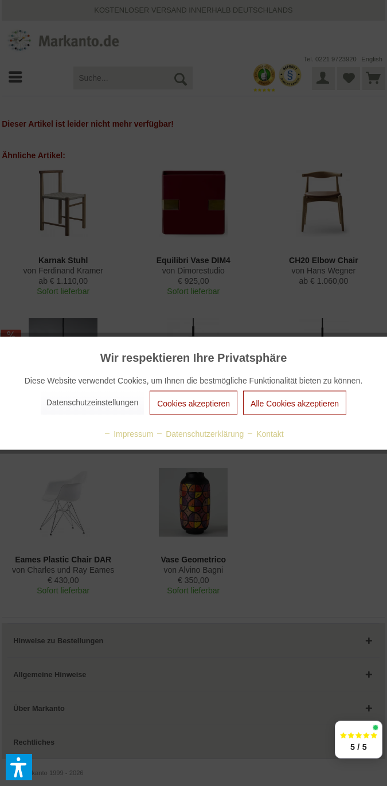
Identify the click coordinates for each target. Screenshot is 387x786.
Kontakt (264, 433)
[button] (19, 767)
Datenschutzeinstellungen (92, 401)
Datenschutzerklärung (199, 433)
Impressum (128, 433)
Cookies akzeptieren (193, 403)
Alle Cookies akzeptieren (295, 403)
